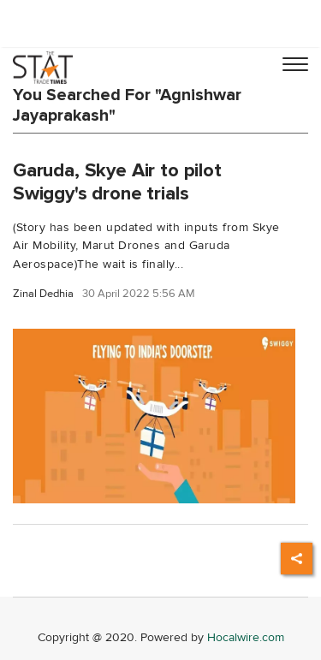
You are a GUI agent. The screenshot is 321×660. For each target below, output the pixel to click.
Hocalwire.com (245, 637)
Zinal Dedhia (43, 294)
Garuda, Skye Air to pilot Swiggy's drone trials (117, 181)
